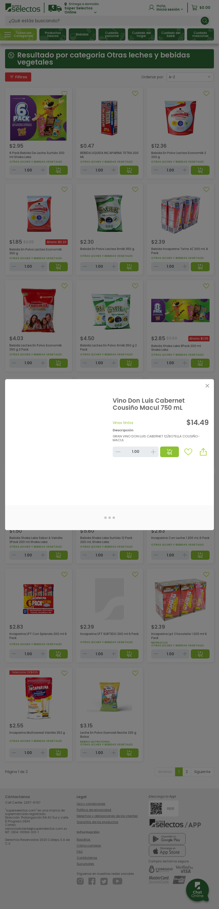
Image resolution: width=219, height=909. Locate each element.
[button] (203, 451)
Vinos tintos (123, 422)
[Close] (207, 386)
